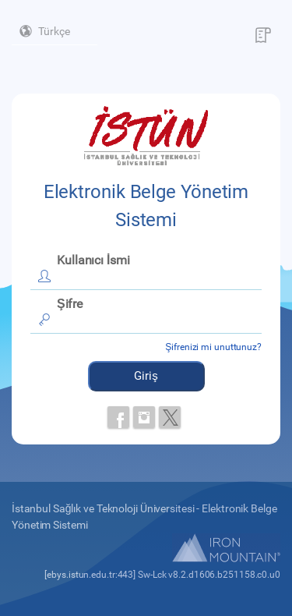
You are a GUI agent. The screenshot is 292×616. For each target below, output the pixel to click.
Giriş (146, 376)
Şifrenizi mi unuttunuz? (213, 347)
